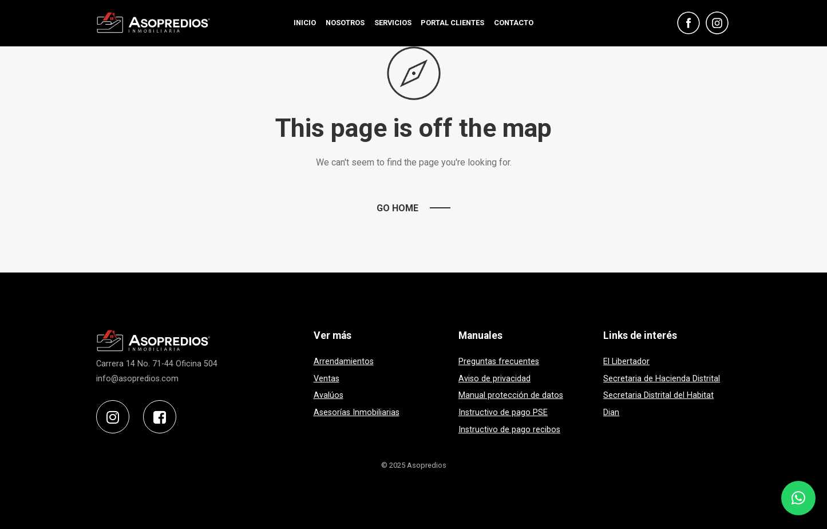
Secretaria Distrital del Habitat (658, 395)
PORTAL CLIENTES (452, 22)
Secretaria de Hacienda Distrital (661, 379)
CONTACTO (513, 22)
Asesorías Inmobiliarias (356, 412)
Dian (611, 412)
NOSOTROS (345, 22)
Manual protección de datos (510, 395)
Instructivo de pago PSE (503, 412)
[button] (798, 498)
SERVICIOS (392, 22)
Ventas (326, 379)
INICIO (305, 22)
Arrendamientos (344, 361)
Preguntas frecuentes (498, 361)
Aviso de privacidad (494, 379)
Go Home (397, 208)
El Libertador (626, 361)
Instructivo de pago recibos (509, 430)
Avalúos (328, 395)
